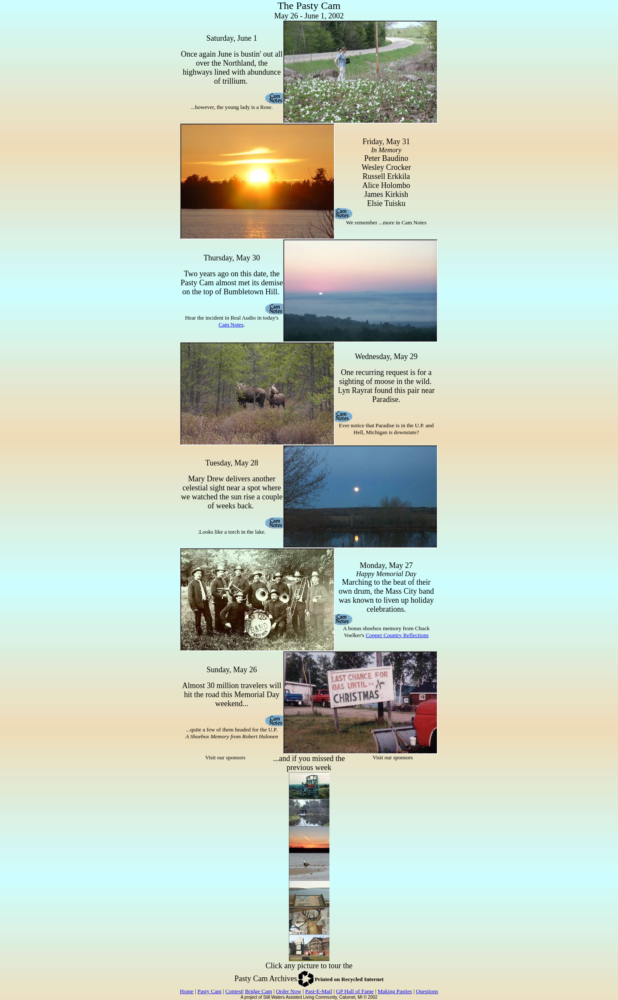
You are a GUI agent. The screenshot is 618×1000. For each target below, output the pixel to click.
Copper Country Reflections (397, 635)
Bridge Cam (258, 991)
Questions (427, 991)
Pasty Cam (209, 991)
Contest (233, 991)
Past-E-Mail (318, 991)
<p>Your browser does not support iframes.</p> (225, 813)
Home (187, 991)
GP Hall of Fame (355, 991)
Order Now (288, 991)
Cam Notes (230, 324)
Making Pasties (395, 991)
